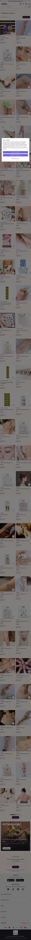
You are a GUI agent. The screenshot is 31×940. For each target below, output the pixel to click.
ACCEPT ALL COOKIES (15, 152)
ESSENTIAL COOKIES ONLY (15, 155)
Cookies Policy (19, 146)
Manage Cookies (15, 158)
